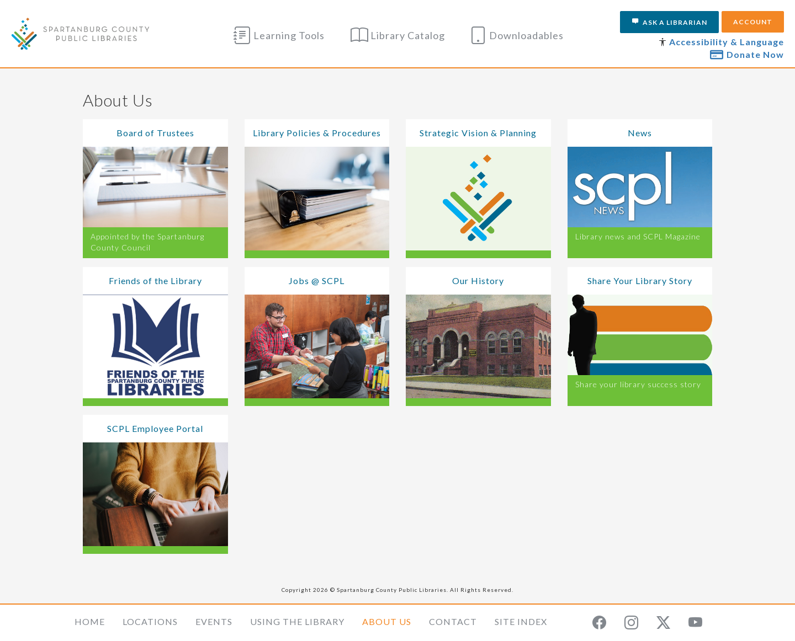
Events (213, 621)
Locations (150, 621)
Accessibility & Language (726, 41)
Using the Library (297, 621)
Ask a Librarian (669, 22)
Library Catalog (398, 35)
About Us (386, 621)
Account (752, 22)
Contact (453, 621)
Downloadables (516, 35)
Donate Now (747, 54)
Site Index (521, 621)
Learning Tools (279, 35)
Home (90, 621)
